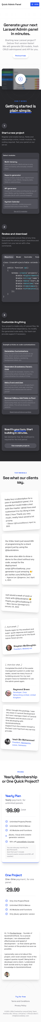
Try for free (20, 997)
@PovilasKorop (18, 568)
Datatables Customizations (16, 351)
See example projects (20, 445)
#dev (11, 540)
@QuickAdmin (12, 550)
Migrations (9, 257)
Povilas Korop (15, 933)
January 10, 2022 (12, 606)
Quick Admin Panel (11, 4)
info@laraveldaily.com (20, 1015)
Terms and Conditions (20, 1001)
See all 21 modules (20, 211)
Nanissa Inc (26, 742)
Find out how (20, 56)
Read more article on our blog (20, 412)
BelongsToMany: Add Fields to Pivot (20, 398)
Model (18, 257)
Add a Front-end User (14, 382)
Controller (28, 257)
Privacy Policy (20, 1005)
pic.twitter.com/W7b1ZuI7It (18, 574)
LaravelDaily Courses (25, 841)
